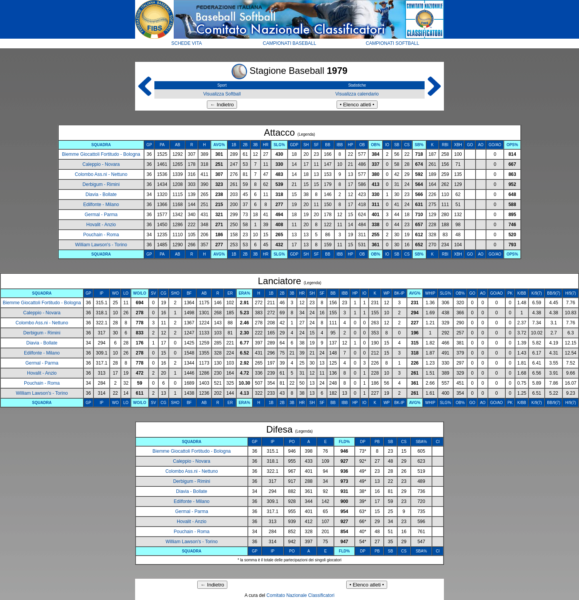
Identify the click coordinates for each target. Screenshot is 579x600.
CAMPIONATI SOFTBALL (392, 43)
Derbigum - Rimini (101, 184)
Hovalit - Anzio (101, 224)
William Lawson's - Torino (101, 244)
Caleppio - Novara (101, 164)
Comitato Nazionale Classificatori (300, 595)
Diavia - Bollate (101, 194)
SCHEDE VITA (186, 43)
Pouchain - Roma (101, 234)
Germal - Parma (101, 214)
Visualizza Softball (221, 94)
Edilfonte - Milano (101, 204)
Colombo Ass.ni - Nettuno (101, 174)
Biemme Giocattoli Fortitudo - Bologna (101, 154)
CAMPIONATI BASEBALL (290, 43)
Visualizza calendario (357, 94)
